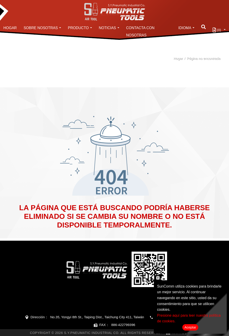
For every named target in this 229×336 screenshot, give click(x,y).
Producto (78, 28)
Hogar (10, 28)
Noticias (107, 28)
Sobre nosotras (41, 28)
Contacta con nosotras (140, 31)
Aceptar (190, 327)
